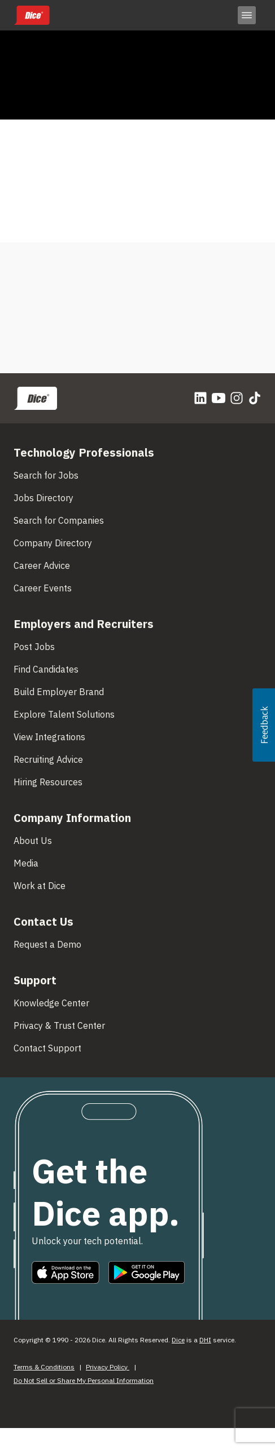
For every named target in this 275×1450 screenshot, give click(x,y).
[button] (263, 725)
